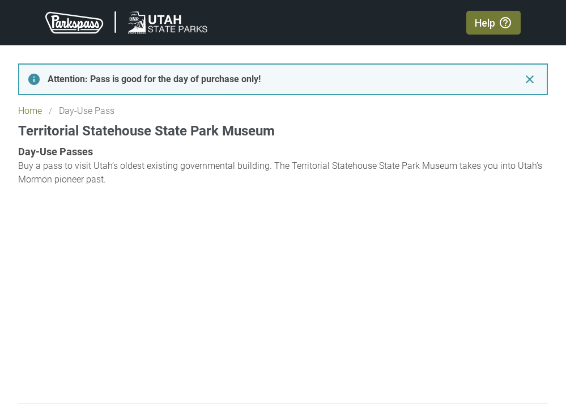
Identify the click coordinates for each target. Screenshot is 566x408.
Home (30, 110)
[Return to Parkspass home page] (126, 22)
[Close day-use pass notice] (530, 79)
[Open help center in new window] (493, 23)
